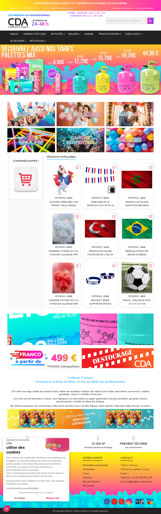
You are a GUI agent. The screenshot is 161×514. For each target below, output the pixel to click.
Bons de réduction (91, 481)
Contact (127, 458)
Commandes (89, 469)
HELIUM (14, 33)
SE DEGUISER (17, 40)
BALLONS (73, 33)
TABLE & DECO (132, 33)
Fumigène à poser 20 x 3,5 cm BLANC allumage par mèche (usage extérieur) (63, 255)
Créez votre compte (144, 8)
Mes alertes (88, 485)
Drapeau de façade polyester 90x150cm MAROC (137, 205)
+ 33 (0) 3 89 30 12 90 (28, 8)
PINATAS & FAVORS (109, 33)
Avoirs (86, 473)
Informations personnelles (95, 465)
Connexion (127, 8)
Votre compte (92, 458)
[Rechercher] (130, 21)
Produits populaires (61, 157)
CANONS (88, 33)
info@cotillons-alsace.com (61, 8)
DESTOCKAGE (37, 40)
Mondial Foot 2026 (34, 33)
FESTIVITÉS (57, 33)
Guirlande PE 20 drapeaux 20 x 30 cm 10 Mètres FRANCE (100, 205)
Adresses (87, 477)
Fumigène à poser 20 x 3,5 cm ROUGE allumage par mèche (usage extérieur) (63, 304)
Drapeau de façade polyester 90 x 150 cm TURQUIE (100, 255)
